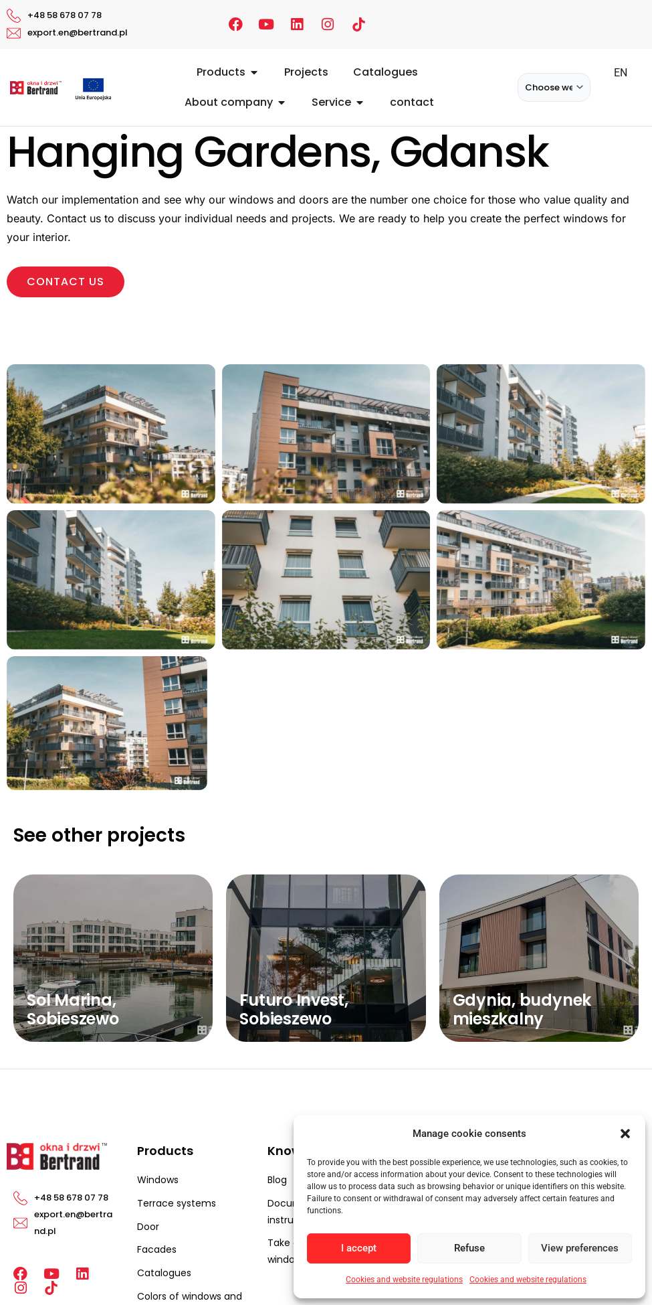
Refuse (469, 1248)
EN (620, 72)
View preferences (580, 1248)
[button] (625, 1133)
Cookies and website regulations (404, 1279)
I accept (358, 1248)
